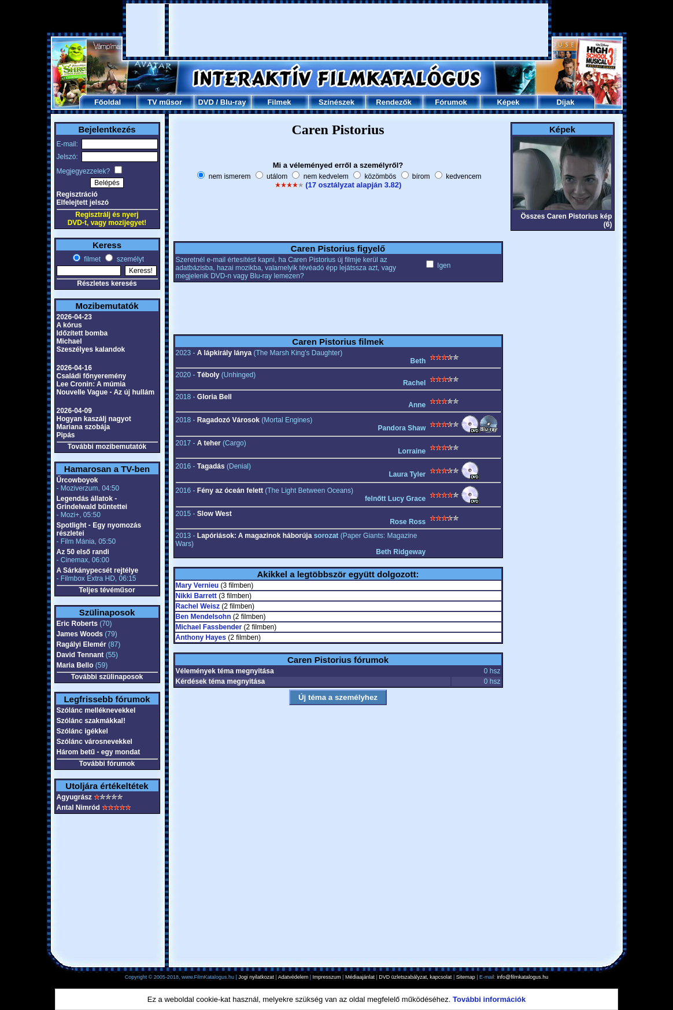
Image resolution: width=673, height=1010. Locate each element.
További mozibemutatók (107, 447)
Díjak (565, 102)
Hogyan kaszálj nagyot (94, 419)
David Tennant (80, 655)
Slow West (214, 514)
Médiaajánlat (360, 977)
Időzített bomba (82, 333)
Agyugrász (74, 797)
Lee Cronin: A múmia (91, 384)
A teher (209, 443)
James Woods (80, 634)
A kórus (69, 325)
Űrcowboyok (77, 480)
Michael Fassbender (209, 627)
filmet (91, 259)
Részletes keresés (106, 283)
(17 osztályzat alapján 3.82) (353, 184)
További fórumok (107, 764)
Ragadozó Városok (228, 420)
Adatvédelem (293, 977)
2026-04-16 (74, 368)
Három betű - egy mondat (98, 752)
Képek (508, 102)
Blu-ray (233, 102)
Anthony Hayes (201, 637)
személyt (129, 259)
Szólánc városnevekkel (94, 742)
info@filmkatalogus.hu (523, 977)
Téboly (208, 375)
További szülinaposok (107, 677)
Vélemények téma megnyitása (225, 671)
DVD (205, 102)
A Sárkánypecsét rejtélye (98, 570)
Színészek (336, 102)
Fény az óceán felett (230, 490)
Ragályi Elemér (81, 644)
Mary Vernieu (197, 585)
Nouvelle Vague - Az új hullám (106, 392)
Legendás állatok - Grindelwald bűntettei (92, 503)
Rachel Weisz (198, 606)
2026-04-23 (74, 317)
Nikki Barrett (196, 596)
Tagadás (211, 466)
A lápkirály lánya (224, 353)
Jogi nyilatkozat (256, 977)
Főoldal (107, 102)
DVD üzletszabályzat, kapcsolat (415, 977)
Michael (69, 341)
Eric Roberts (77, 624)
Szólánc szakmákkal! (91, 721)
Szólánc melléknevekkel (96, 710)
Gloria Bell (214, 397)
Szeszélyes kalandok (91, 349)
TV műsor (164, 102)
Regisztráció (77, 194)
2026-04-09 (74, 411)
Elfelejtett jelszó (83, 202)
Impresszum (327, 977)
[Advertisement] (337, 30)
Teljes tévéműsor (107, 590)
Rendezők (393, 102)
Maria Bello (75, 665)
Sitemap (465, 977)
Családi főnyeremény (92, 376)
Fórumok (451, 102)
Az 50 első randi (83, 552)
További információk (489, 999)
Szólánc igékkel (82, 731)
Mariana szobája (83, 427)
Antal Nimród (78, 807)
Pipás (66, 435)
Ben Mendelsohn (203, 617)
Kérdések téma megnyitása (220, 681)
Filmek (279, 102)
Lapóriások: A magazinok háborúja (254, 536)
